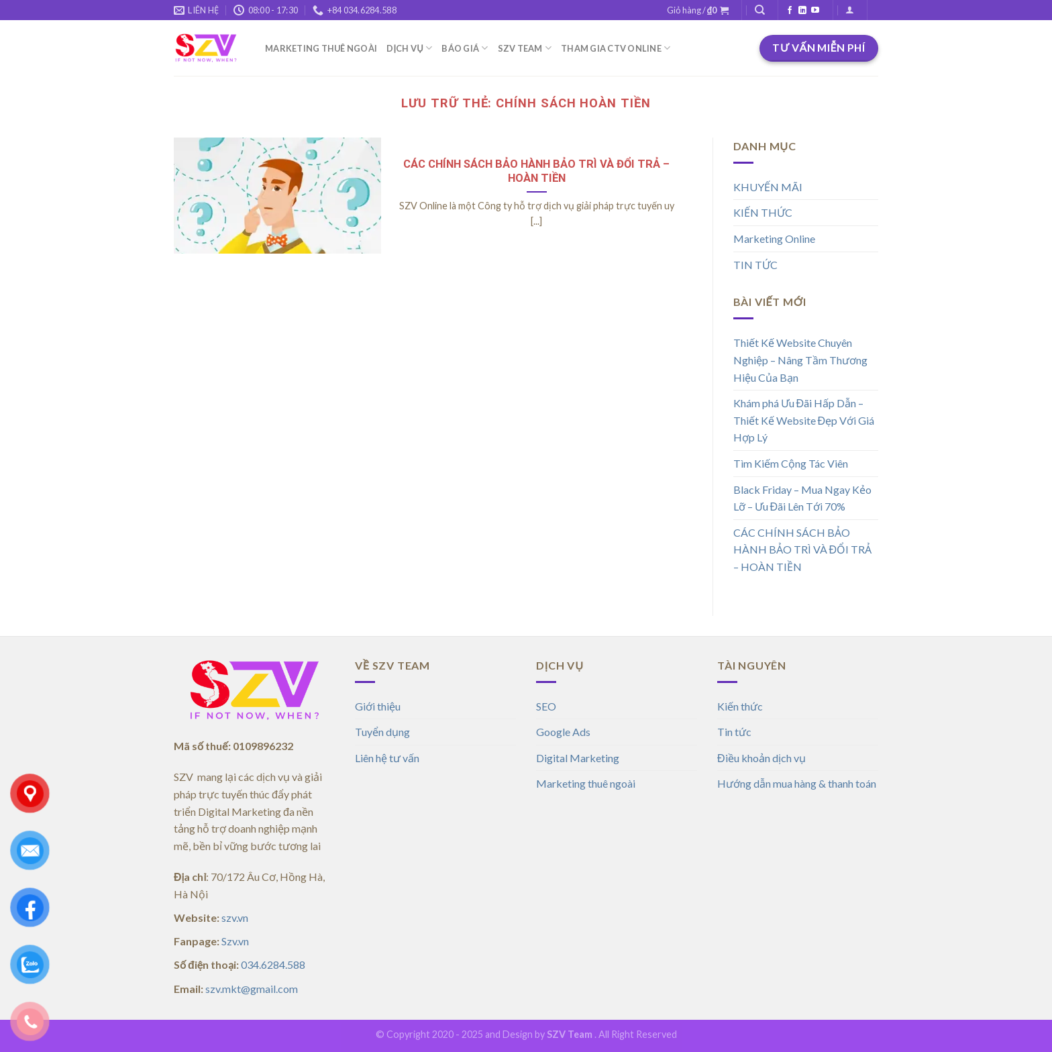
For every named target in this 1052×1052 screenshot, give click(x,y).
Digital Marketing (577, 757)
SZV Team (569, 1034)
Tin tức (734, 731)
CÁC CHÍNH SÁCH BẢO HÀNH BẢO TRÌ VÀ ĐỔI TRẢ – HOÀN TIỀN (536, 171)
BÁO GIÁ (464, 48)
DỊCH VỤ (409, 48)
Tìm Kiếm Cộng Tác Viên (790, 463)
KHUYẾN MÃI (767, 186)
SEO (546, 706)
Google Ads (563, 731)
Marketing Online (774, 238)
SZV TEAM (525, 48)
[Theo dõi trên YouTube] (815, 10)
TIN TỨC (755, 264)
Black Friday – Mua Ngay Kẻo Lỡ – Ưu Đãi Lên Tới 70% (802, 498)
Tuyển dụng (382, 731)
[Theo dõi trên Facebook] (790, 10)
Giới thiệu (378, 706)
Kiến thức (740, 706)
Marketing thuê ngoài (585, 783)
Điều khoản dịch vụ (761, 757)
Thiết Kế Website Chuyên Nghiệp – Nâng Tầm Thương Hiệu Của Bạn (800, 359)
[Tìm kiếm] (760, 10)
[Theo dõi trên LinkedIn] (802, 10)
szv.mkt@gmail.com (251, 988)
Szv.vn (235, 941)
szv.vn (234, 917)
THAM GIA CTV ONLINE (615, 48)
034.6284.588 (273, 964)
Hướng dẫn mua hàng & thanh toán (797, 783)
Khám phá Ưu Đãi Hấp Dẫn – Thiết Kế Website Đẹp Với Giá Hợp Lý (804, 420)
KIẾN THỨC (762, 212)
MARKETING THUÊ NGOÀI (321, 48)
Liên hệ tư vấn (387, 757)
